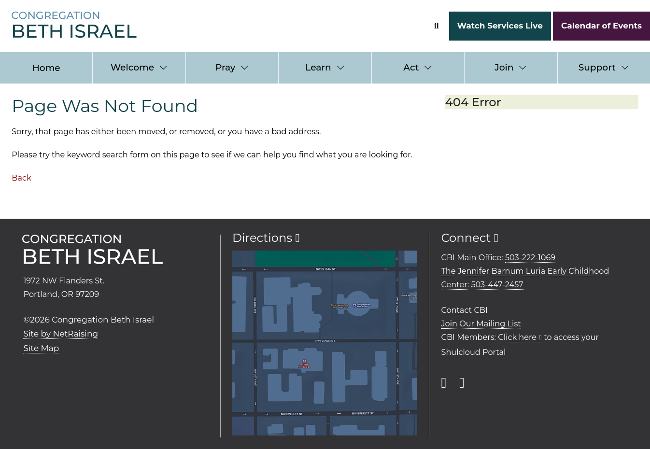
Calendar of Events (601, 25)
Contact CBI (464, 310)
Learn (318, 67)
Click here (517, 337)
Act (411, 67)
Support (597, 67)
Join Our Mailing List (481, 323)
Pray (225, 67)
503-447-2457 (497, 284)
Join (504, 67)
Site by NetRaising (60, 333)
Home (46, 67)
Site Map (41, 348)
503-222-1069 (530, 257)
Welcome (132, 67)
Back (21, 177)
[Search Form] (436, 26)
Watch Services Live (499, 25)
